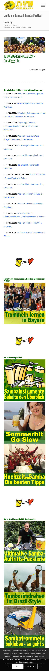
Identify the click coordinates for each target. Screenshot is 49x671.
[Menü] (41, 5)
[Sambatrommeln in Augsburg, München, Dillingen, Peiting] (20, 5)
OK (17, 666)
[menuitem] (41, 5)
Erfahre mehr (30, 666)
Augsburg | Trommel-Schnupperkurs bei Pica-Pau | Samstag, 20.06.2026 (21, 126)
